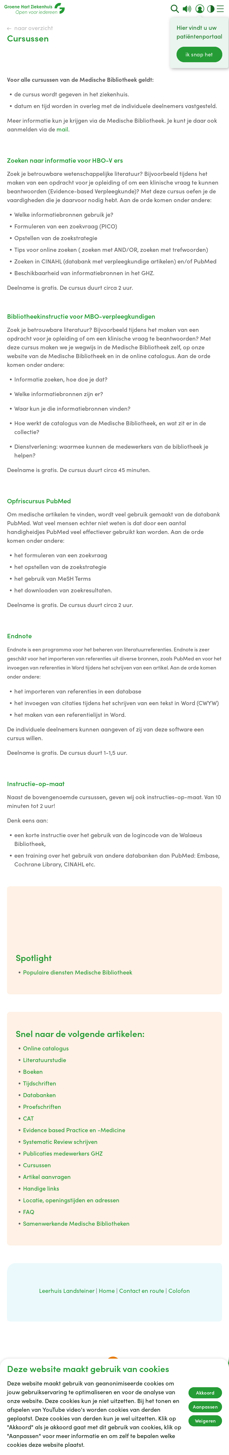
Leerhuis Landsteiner (66, 1291)
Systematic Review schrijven (60, 1142)
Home (107, 1291)
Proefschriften (42, 1107)
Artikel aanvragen (47, 1177)
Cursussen (37, 1165)
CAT (28, 1118)
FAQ (28, 1212)
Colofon (179, 1291)
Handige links (41, 1188)
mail (62, 129)
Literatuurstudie (44, 1060)
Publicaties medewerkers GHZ (63, 1153)
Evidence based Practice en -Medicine (74, 1130)
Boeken (33, 1072)
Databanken (39, 1095)
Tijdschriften (39, 1083)
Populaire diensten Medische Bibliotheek (77, 972)
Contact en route (141, 1291)
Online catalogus (46, 1048)
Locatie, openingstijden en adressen (71, 1200)
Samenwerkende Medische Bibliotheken (76, 1223)
